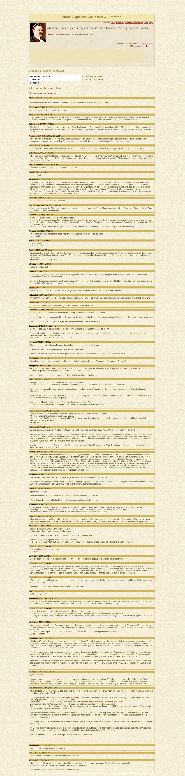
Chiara (31, 488)
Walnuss (32, 760)
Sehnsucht (120, 23)
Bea (30, 379)
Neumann (33, 287)
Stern (146, 23)
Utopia (151, 23)
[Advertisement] (86, 56)
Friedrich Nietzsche (56, 34)
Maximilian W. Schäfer (37, 136)
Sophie (32, 172)
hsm (30, 753)
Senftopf (32, 358)
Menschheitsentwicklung (134, 23)
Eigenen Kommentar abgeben (42, 93)
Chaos (113, 23)
